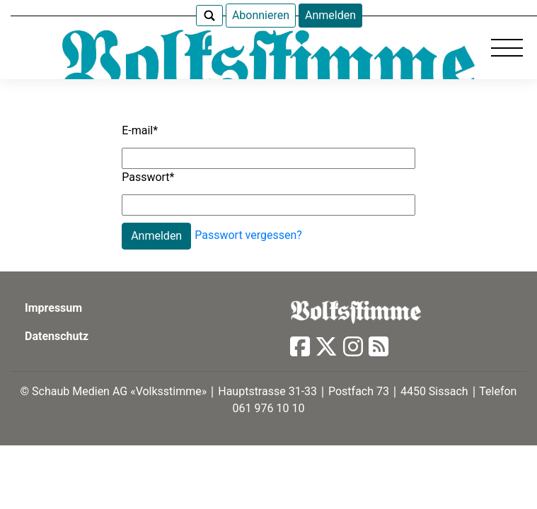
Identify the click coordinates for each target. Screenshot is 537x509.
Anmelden (330, 15)
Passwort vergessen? (248, 235)
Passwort (148, 177)
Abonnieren (260, 15)
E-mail (140, 130)
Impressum (53, 308)
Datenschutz (56, 336)
